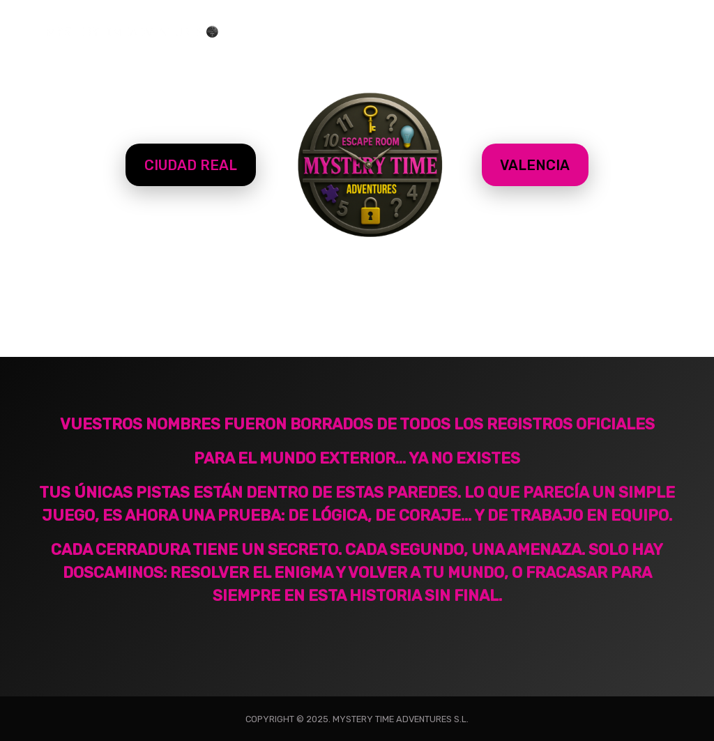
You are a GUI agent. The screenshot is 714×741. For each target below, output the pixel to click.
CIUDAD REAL (190, 165)
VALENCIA (535, 165)
